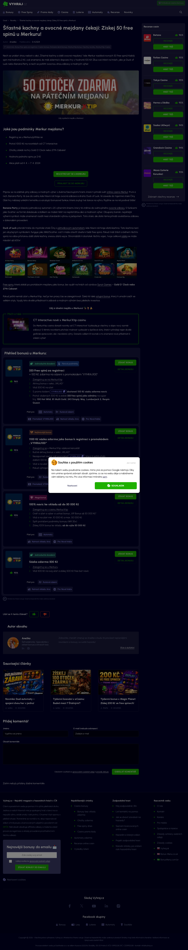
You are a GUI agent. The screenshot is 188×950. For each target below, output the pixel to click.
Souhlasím (117, 485)
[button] (131, 462)
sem (105, 476)
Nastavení (72, 485)
